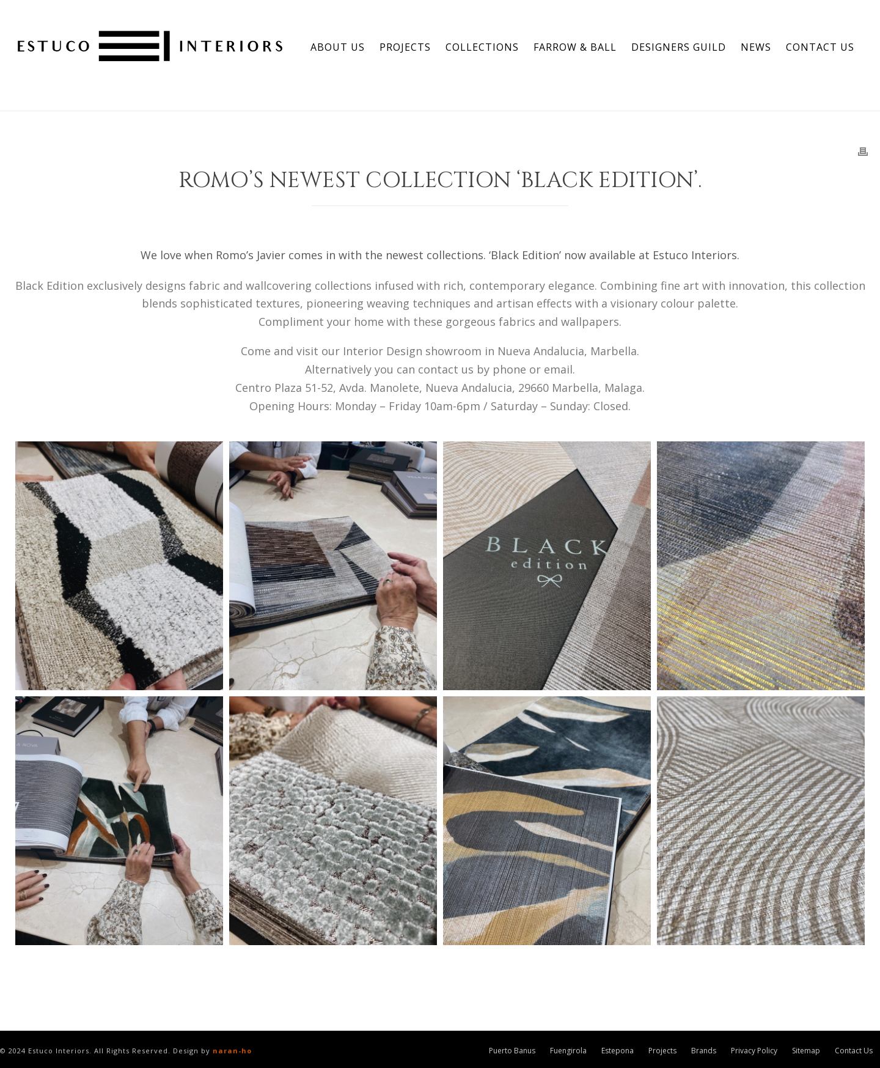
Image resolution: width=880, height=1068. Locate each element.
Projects (405, 47)
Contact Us (820, 47)
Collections (482, 47)
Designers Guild (678, 47)
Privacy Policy (754, 1051)
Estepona (617, 1051)
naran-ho (232, 1050)
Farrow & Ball (575, 47)
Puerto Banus (512, 1051)
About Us (337, 47)
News (756, 47)
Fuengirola (568, 1051)
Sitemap (806, 1051)
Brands (703, 1051)
